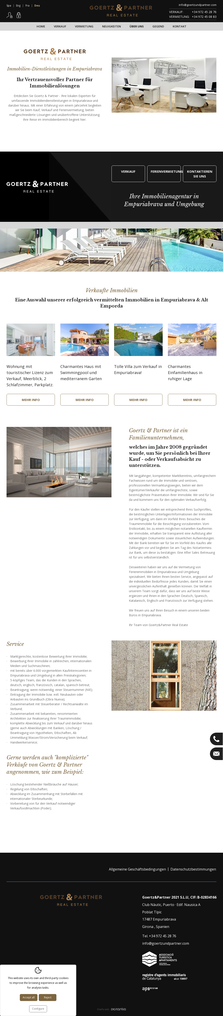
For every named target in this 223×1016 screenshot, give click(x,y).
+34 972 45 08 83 (204, 17)
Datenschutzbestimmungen (193, 869)
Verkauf (60, 26)
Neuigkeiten (111, 26)
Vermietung (84, 26)
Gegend (158, 26)
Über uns (137, 26)
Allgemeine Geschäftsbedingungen (137, 869)
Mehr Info (31, 400)
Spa (9, 5)
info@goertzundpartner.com (197, 5)
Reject (47, 997)
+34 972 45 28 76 (204, 12)
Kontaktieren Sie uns (199, 173)
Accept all (29, 997)
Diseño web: (111, 1009)
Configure (38, 1009)
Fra (27, 5)
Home (41, 26)
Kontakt (179, 26)
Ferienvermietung (166, 171)
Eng (18, 5)
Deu (37, 5)
